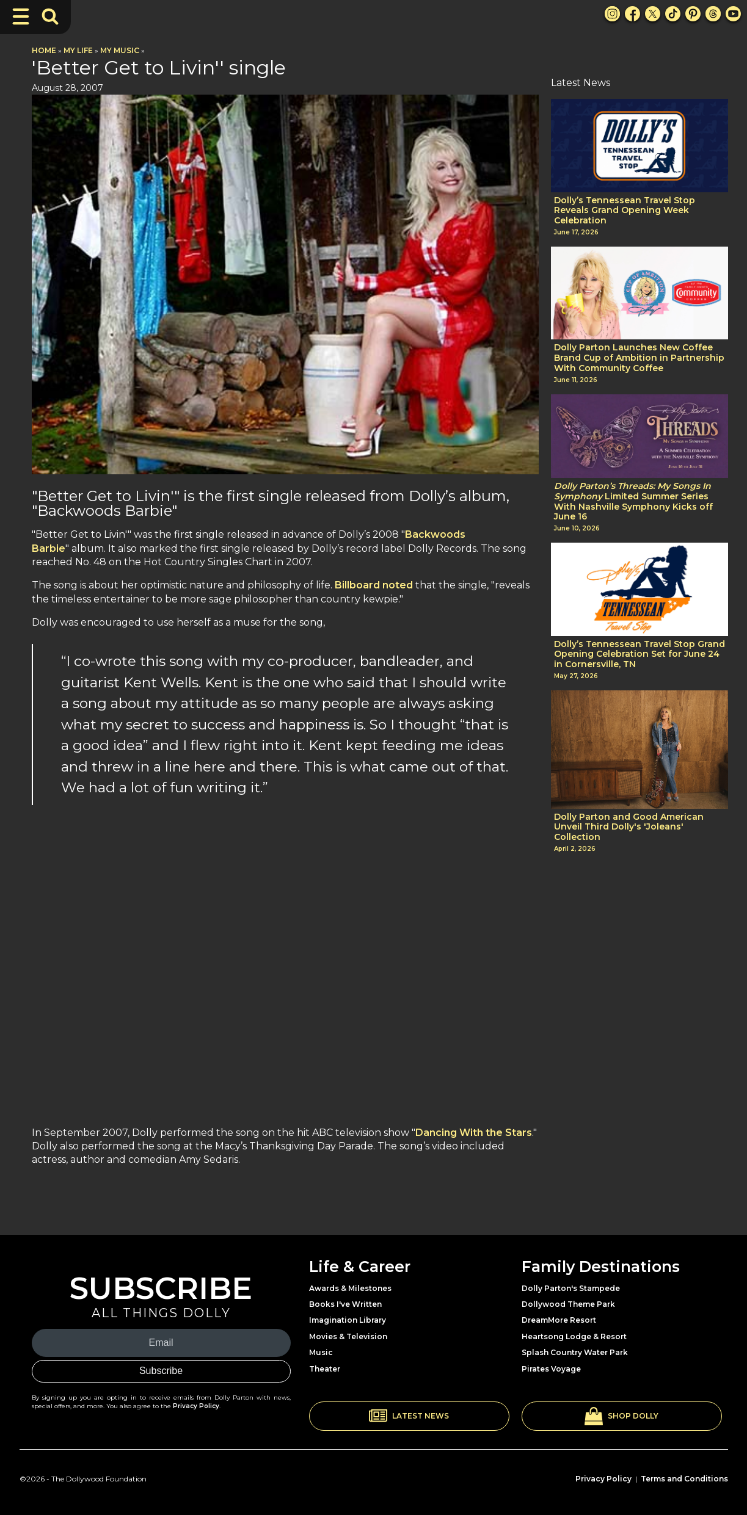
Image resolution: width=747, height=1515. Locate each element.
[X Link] (652, 13)
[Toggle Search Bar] (50, 16)
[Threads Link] (713, 13)
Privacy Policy (196, 1406)
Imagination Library (347, 1320)
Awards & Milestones (350, 1288)
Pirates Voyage (551, 1368)
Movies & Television (348, 1336)
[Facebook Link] (632, 13)
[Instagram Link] (612, 13)
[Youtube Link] (733, 13)
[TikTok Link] (672, 13)
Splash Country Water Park (575, 1352)
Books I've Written (345, 1304)
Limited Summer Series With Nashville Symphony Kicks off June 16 (633, 501)
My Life (78, 50)
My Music (119, 50)
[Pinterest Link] (693, 13)
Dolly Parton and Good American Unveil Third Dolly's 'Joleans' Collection (629, 827)
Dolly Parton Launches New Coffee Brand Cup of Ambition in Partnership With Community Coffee (639, 357)
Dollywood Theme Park (568, 1304)
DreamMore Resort (559, 1320)
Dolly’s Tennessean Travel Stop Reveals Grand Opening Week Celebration (624, 210)
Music (321, 1352)
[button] (409, 1416)
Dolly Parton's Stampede (571, 1288)
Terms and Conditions (684, 1478)
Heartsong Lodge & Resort (574, 1336)
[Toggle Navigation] (20, 16)
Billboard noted (374, 585)
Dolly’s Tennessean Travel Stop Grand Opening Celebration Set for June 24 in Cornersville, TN (639, 654)
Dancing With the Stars (473, 1132)
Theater (324, 1368)
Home (44, 50)
